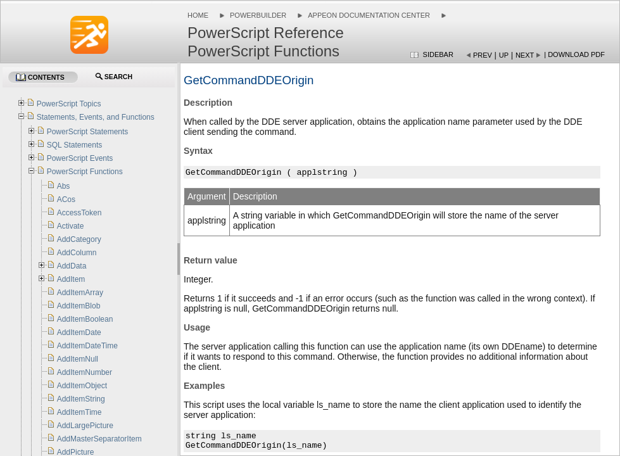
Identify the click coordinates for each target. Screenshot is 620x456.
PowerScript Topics (69, 103)
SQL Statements (75, 145)
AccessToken (79, 212)
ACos (66, 199)
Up (504, 55)
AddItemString (81, 399)
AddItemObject (82, 385)
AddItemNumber (84, 372)
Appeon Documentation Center (369, 15)
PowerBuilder (258, 15)
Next (525, 55)
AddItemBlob (79, 305)
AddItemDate (79, 332)
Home (197, 15)
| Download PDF (574, 54)
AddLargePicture (85, 425)
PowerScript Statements (88, 131)
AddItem (71, 279)
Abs (63, 186)
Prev (482, 55)
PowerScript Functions (85, 171)
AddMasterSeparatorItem (99, 438)
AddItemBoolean (85, 319)
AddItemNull (77, 359)
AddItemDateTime (87, 345)
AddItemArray (80, 292)
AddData (72, 266)
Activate (70, 226)
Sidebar (438, 54)
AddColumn (77, 252)
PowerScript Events (80, 158)
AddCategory (79, 239)
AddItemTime (79, 412)
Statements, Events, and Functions (96, 117)
